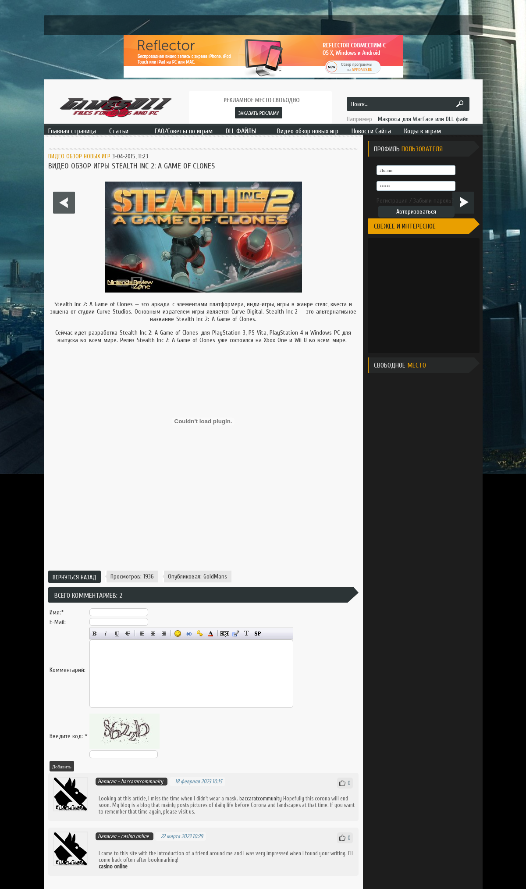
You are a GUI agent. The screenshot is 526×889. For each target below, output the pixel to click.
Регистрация (392, 200)
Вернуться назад (74, 577)
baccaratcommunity (260, 798)
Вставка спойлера (257, 633)
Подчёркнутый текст (117, 633)
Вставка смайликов (178, 633)
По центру (153, 633)
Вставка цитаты (236, 633)
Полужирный (95, 633)
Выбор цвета (211, 633)
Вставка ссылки (189, 633)
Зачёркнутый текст (128, 633)
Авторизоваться (416, 211)
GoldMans (215, 576)
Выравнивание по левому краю (142, 633)
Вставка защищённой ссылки (200, 633)
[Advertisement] (203, 536)
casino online (135, 836)
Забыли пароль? (433, 200)
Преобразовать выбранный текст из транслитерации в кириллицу (247, 633)
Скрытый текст (225, 633)
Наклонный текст (106, 633)
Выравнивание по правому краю (164, 633)
